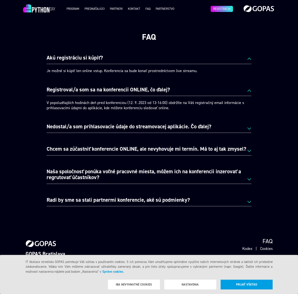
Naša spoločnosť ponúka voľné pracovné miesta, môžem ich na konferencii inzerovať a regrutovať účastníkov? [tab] (144, 174)
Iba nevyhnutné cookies (134, 284)
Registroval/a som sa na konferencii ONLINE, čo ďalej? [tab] (108, 90)
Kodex (247, 248)
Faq (147, 9)
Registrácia (221, 9)
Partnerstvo (165, 9)
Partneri (116, 9)
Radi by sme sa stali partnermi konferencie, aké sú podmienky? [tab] (118, 200)
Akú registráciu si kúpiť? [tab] (75, 58)
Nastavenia (190, 284)
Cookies (266, 248)
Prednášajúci (95, 9)
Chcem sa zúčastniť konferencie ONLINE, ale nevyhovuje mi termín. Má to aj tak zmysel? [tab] (146, 149)
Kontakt (134, 9)
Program (73, 9)
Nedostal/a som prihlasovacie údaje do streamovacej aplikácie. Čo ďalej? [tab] (129, 127)
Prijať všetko (246, 284)
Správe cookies (112, 271)
